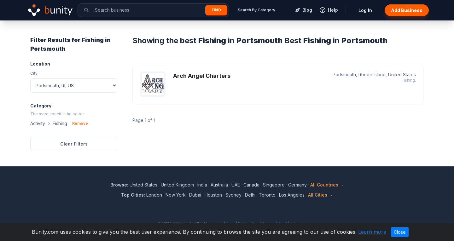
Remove (80, 123)
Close (400, 232)
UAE (235, 184)
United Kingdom (177, 184)
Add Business (406, 10)
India (202, 184)
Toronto (267, 195)
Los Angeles (292, 195)
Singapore (274, 184)
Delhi (250, 195)
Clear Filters (74, 143)
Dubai (195, 195)
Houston (213, 195)
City (34, 73)
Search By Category (256, 10)
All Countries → (327, 184)
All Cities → (320, 195)
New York (176, 195)
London (154, 195)
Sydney (233, 195)
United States (143, 184)
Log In (365, 10)
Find (216, 10)
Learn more (372, 232)
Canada (251, 184)
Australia (219, 184)
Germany (297, 184)
